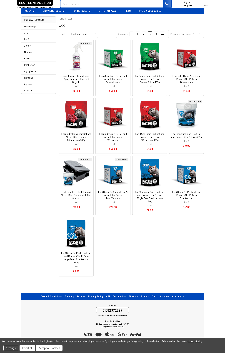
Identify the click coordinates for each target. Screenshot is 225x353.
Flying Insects (83, 15)
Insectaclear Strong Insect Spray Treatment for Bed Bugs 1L (76, 83)
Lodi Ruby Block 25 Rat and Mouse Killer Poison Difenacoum (186, 83)
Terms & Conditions (51, 301)
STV (26, 37)
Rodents (30, 15)
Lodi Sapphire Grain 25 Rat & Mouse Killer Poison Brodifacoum (113, 199)
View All (28, 95)
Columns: (123, 38)
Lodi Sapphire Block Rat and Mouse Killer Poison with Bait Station (76, 199)
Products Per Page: (180, 38)
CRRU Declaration (116, 301)
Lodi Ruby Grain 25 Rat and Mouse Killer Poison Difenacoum (113, 141)
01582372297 (112, 315)
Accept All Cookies (49, 348)
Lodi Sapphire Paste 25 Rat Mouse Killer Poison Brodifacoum (186, 199)
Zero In (27, 50)
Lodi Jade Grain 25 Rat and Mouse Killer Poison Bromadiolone (113, 83)
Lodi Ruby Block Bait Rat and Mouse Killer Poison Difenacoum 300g (76, 141)
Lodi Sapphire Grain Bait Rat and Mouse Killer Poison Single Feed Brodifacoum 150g (149, 201)
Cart (154, 301)
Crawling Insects (55, 15)
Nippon (28, 56)
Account (164, 301)
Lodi (26, 43)
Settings (11, 348)
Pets (129, 15)
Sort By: (65, 38)
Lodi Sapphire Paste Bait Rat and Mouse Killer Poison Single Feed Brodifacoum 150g (76, 262)
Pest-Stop (29, 69)
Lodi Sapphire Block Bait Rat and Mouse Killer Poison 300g (186, 140)
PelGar (27, 63)
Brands (145, 301)
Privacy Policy (95, 301)
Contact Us (178, 301)
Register (185, 7)
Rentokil (28, 82)
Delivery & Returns (75, 301)
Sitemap (133, 301)
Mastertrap (30, 31)
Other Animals (109, 15)
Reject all (27, 348)
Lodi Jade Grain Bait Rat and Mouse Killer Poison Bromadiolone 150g (149, 83)
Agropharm (30, 75)
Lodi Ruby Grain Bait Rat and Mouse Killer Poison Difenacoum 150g (149, 141)
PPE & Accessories (151, 15)
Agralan (28, 88)
